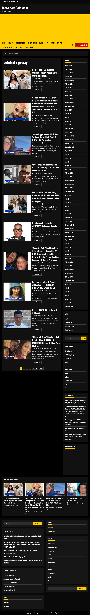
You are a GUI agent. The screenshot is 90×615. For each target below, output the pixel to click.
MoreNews (51, 613)
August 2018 (68, 151)
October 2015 (69, 277)
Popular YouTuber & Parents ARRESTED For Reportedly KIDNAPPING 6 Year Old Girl (17, 292)
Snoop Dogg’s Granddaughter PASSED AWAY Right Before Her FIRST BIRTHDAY (17, 174)
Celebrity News (20, 43)
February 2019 (69, 128)
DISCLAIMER (29, 47)
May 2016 (67, 251)
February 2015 (69, 306)
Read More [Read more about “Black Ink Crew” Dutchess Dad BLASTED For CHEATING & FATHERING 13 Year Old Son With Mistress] (38, 362)
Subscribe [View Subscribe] (81, 45)
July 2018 (67, 154)
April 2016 (68, 255)
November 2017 (69, 184)
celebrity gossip (9, 86)
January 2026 (69, 73)
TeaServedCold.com (15, 7)
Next (41, 368)
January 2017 (68, 221)
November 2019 (69, 102)
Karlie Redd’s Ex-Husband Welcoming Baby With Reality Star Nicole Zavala (17, 79)
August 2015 (68, 284)
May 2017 (67, 206)
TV (47, 43)
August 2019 (68, 110)
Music (53, 43)
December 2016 (69, 225)
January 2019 (68, 132)
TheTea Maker (37, 78)
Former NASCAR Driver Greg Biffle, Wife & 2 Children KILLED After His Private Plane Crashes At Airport (17, 204)
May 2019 (67, 117)
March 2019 (68, 125)
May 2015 (67, 295)
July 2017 (67, 199)
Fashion (41, 43)
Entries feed (68, 323)
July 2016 (67, 243)
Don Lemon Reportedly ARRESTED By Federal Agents (17, 231)
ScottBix (6, 590)
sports (67, 384)
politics (17, 238)
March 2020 (68, 95)
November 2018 (69, 140)
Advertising (18, 47)
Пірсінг (6, 586)
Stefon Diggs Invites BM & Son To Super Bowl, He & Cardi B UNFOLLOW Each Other (17, 145)
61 (36, 368)
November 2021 (69, 80)
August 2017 (68, 195)
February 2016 (69, 262)
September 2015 (69, 281)
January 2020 (69, 99)
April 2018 (68, 166)
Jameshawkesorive (9, 579)
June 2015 (68, 292)
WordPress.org (69, 330)
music (17, 119)
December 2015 (69, 269)
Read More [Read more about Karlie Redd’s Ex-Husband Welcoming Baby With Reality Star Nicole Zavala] (38, 89)
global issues (18, 298)
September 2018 (69, 147)
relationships (23, 119)
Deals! (66, 362)
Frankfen (6, 575)
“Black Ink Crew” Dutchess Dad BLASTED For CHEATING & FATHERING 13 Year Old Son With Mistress (17, 349)
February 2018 (69, 173)
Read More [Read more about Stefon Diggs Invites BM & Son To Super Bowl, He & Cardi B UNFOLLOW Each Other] (38, 156)
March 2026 (68, 65)
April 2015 (68, 299)
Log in (66, 319)
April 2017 (68, 210)
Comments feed (69, 326)
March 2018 (68, 169)
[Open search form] (72, 45)
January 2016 (68, 266)
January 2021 (68, 88)
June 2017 (68, 203)
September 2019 (69, 106)
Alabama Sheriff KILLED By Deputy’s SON (75, 499)
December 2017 (69, 180)
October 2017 (69, 188)
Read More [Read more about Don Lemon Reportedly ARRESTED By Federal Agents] (38, 240)
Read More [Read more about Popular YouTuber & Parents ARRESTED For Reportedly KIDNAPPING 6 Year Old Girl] (38, 301)
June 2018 (68, 158)
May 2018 (67, 162)
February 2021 (69, 84)
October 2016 (69, 232)
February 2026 (69, 69)
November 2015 (69, 273)
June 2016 (68, 247)
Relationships (7, 47)
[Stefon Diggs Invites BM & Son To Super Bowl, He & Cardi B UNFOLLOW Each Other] (55, 489)
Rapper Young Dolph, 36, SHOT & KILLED (17, 319)
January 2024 (69, 76)
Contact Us (68, 358)
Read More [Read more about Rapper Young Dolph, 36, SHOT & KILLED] (38, 329)
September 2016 (69, 236)
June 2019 (68, 114)
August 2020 (68, 91)
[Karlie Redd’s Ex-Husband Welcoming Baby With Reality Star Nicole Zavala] (13, 489)
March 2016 (68, 258)
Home (3, 43)
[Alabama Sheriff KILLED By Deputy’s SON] (76, 489)
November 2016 (69, 229)
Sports (59, 43)
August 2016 (68, 240)
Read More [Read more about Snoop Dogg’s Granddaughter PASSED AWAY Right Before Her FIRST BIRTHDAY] (38, 184)
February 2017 (69, 217)
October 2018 (69, 143)
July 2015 (67, 288)
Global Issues (32, 43)
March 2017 (68, 214)
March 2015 (68, 303)
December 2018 (69, 136)
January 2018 (68, 177)
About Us (10, 43)
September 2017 (69, 191)
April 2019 (68, 121)
